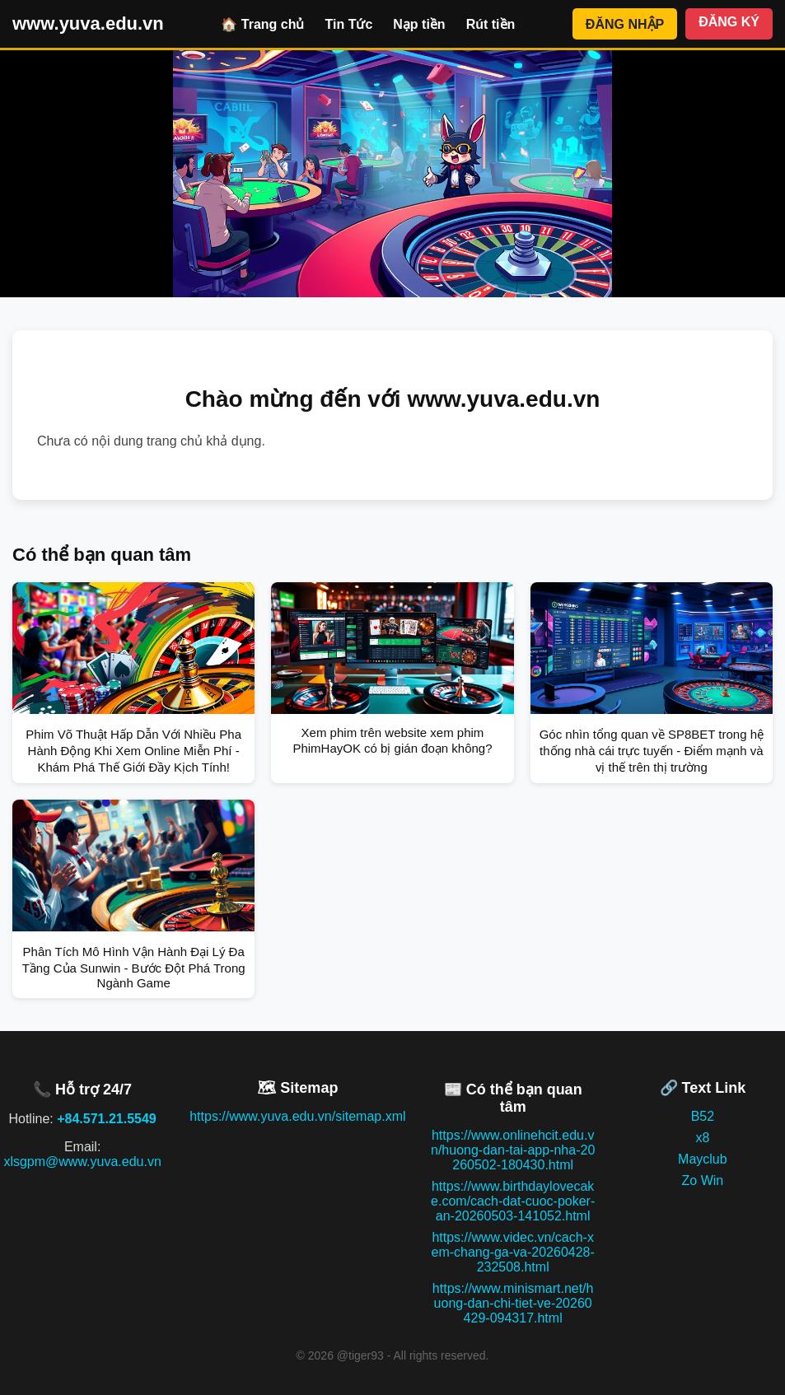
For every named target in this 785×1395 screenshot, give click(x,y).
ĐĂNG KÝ (729, 22)
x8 (702, 1138)
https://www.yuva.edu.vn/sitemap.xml (297, 1116)
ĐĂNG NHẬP (625, 24)
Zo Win (703, 1180)
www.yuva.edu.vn (88, 23)
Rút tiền (491, 24)
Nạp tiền (419, 24)
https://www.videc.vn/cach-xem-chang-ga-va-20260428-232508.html (512, 1252)
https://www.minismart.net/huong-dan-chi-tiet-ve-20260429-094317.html (513, 1303)
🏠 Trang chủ (262, 24)
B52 (702, 1116)
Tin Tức (348, 24)
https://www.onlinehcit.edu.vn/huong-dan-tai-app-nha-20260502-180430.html (513, 1150)
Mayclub (702, 1159)
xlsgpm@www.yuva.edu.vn (82, 1162)
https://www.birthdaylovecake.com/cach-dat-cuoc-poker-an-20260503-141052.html (513, 1201)
